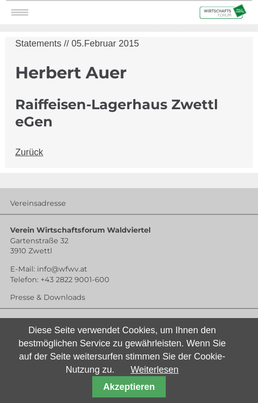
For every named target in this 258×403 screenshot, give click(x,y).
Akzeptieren (129, 387)
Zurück (29, 152)
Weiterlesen (155, 370)
